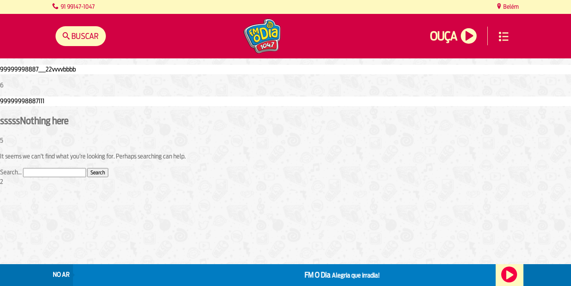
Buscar (84, 36)
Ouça (443, 36)
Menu (503, 36)
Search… (11, 172)
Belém (510, 6)
